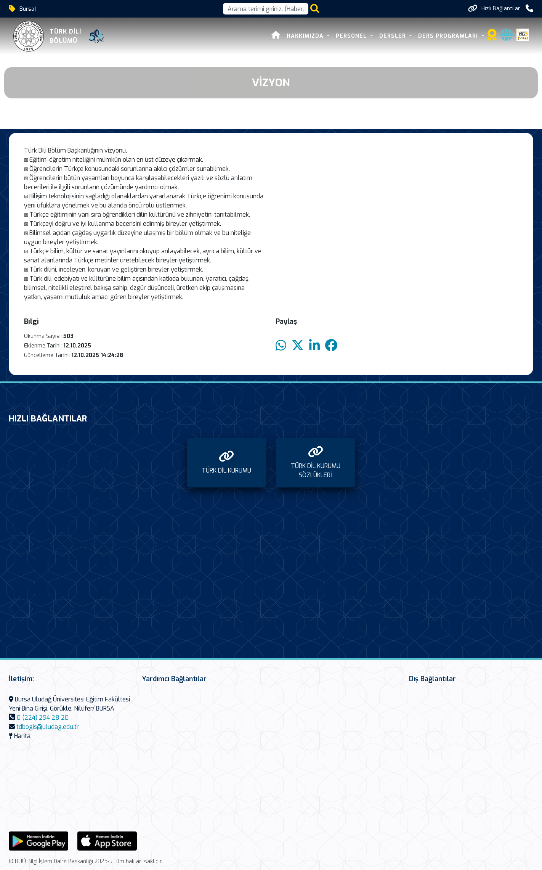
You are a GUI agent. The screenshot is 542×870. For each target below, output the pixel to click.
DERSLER (393, 36)
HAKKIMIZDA (306, 36)
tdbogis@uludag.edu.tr (47, 727)
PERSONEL (352, 36)
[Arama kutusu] (265, 8)
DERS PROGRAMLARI (449, 36)
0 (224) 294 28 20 (43, 718)
